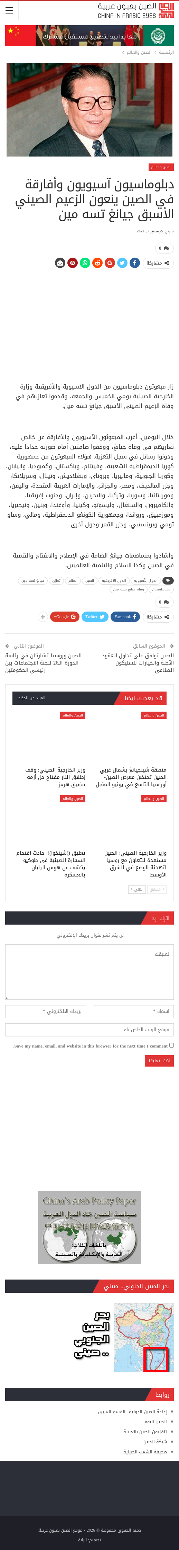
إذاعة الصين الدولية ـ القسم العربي (132, 1411)
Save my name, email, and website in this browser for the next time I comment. (90, 1045)
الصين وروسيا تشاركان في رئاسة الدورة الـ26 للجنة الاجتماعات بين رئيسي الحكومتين (43, 662)
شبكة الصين (155, 1441)
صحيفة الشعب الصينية (145, 1451)
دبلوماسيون (161, 589)
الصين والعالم (161, 167)
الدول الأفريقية (114, 580)
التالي (137, 889)
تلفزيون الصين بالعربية (145, 1431)
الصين (89, 580)
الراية (82, 1539)
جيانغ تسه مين (32, 580)
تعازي (56, 580)
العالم (72, 580)
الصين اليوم (155, 1421)
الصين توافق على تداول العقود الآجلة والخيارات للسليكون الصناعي (138, 662)
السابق (157, 889)
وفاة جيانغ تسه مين (128, 589)
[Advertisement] (89, 322)
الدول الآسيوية (146, 580)
